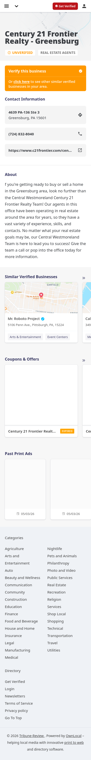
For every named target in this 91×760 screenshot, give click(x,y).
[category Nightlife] (54, 548)
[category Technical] (55, 628)
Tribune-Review (31, 735)
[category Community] (15, 592)
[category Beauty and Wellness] (22, 577)
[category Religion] (54, 599)
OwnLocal (74, 735)
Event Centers (57, 337)
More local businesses (83, 278)
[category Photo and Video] (61, 570)
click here (22, 81)
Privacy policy (16, 710)
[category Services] (54, 606)
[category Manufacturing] (17, 650)
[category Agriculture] (14, 548)
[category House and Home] (20, 628)
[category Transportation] (60, 635)
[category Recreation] (56, 592)
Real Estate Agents (58, 52)
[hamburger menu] (6, 5)
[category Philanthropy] (58, 563)
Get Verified (15, 681)
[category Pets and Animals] (62, 555)
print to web (74, 742)
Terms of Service (19, 703)
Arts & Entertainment (25, 337)
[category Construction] (16, 599)
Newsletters (15, 696)
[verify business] (65, 6)
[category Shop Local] (56, 613)
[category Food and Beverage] (21, 621)
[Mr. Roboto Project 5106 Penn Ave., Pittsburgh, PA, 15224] (41, 305)
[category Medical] (11, 657)
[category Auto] (9, 570)
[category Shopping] (55, 621)
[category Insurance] (13, 635)
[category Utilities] (53, 650)
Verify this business (45, 71)
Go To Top (13, 717)
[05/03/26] (25, 488)
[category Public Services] (60, 577)
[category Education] (13, 606)
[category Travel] (52, 642)
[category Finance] (11, 613)
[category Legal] (9, 642)
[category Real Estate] (56, 584)
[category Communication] (18, 584)
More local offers (83, 360)
